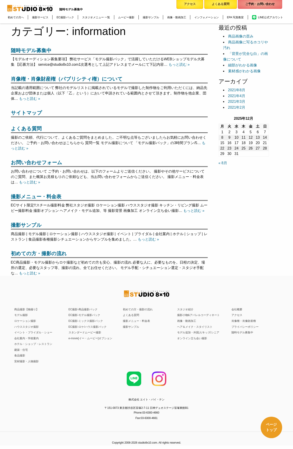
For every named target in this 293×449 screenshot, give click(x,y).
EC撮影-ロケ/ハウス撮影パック (88, 326)
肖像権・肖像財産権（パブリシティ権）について (67, 79)
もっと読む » (179, 64)
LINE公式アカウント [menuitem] (270, 17)
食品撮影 (19, 355)
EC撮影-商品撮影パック (83, 309)
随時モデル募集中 (31, 50)
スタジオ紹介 (185, 309)
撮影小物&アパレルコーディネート (198, 315)
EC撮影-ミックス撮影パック (86, 321)
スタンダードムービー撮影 (85, 332)
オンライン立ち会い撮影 (192, 338)
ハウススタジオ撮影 (26, 326)
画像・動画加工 (186, 321)
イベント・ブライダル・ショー (33, 332)
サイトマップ (26, 113)
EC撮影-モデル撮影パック (84, 315)
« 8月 (223, 163)
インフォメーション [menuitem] (206, 17)
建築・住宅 (21, 349)
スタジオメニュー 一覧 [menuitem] (96, 17)
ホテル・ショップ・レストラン (33, 344)
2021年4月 (236, 96)
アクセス (236, 315)
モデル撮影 (21, 315)
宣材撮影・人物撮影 (26, 361)
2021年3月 (236, 101)
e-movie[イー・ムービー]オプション (90, 338)
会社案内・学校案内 (26, 338)
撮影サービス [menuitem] (40, 17)
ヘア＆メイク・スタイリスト (194, 326)
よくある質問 (26, 128)
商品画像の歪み (240, 36)
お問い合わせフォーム (36, 162)
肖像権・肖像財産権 (243, 321)
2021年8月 (236, 90)
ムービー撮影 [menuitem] (126, 17)
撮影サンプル (26, 225)
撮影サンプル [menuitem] (151, 17)
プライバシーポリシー (245, 326)
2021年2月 (236, 107)
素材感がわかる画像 (244, 71)
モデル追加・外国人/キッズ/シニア (198, 332)
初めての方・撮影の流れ (39, 253)
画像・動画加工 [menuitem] (176, 17)
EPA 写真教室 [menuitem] (235, 17)
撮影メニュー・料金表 (36, 196)
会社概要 (236, 309)
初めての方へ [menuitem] (16, 17)
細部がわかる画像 (242, 65)
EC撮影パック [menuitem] (65, 17)
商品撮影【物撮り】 (26, 309)
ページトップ (271, 427)
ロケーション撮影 (25, 321)
